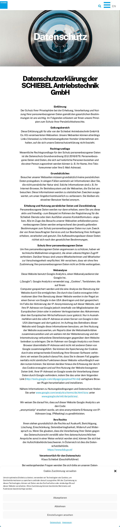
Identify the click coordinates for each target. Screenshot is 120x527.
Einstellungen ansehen (60, 515)
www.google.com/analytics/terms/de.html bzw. (62, 392)
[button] (115, 471)
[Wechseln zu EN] (113, 6)
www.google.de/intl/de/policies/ (60, 396)
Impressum (66, 522)
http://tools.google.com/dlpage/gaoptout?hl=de (53, 379)
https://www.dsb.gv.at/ (60, 449)
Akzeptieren (60, 497)
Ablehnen (60, 506)
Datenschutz (55, 522)
